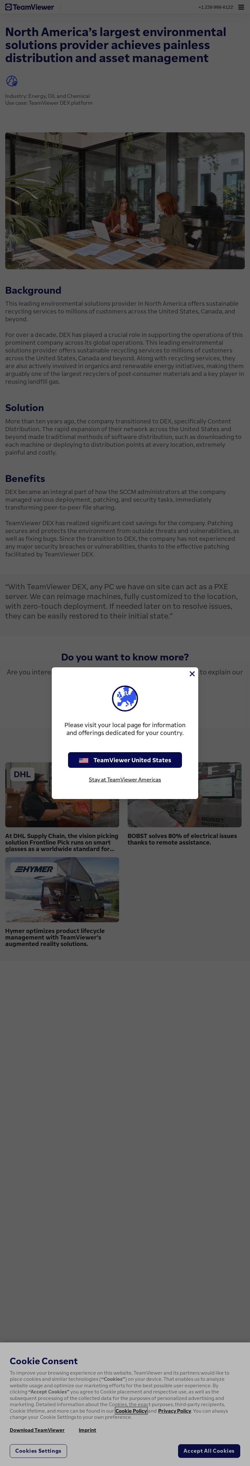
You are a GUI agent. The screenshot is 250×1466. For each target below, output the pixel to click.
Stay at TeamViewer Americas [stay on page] (125, 779)
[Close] (191, 673)
